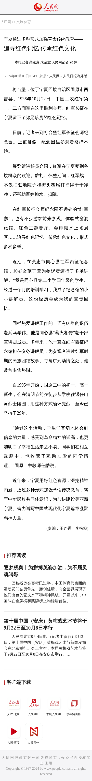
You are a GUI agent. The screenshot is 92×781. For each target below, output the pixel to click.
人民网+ (33, 705)
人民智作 (33, 733)
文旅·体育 (23, 22)
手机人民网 (54, 705)
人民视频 (13, 733)
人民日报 (13, 705)
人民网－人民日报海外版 (68, 76)
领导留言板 (74, 705)
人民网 (6, 22)
